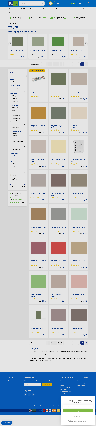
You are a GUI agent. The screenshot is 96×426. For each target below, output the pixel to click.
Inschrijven (78, 411)
